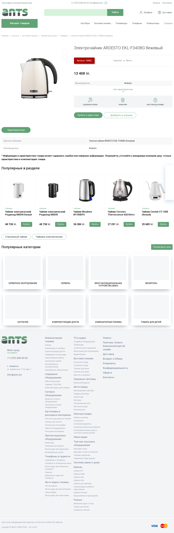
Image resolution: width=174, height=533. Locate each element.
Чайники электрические (49, 236)
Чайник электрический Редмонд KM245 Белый (18, 213)
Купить (26, 224)
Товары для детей (151, 322)
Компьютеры (153, 23)
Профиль (148, 12)
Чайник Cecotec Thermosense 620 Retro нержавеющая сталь (121, 214)
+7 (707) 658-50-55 (80, 3)
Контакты (167, 3)
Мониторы (151, 283)
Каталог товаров (16, 23)
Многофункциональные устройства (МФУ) (108, 284)
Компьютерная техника (108, 322)
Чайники (8, 208)
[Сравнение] (169, 187)
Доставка (167, 12)
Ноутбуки (85, 23)
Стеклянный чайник (16, 236)
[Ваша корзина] (169, 169)
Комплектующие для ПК (65, 322)
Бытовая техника (102, 23)
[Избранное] (169, 178)
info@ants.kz (96, 3)
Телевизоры (121, 23)
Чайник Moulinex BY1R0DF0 (82, 213)
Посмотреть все (162, 247)
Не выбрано (13, 353)
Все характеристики (123, 89)
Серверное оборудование (23, 283)
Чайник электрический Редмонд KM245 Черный (52, 214)
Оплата (156, 3)
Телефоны (137, 23)
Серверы (168, 23)
